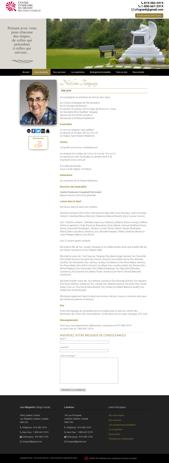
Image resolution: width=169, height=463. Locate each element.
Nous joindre (138, 72)
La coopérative (78, 72)
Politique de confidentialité (121, 439)
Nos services (59, 72)
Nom (63, 339)
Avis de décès (41, 72)
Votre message (68, 356)
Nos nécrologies (116, 415)
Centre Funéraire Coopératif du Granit (63, 458)
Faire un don (121, 72)
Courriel (64, 347)
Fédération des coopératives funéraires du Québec (118, 458)
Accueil (26, 72)
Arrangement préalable (100, 72)
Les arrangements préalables (122, 425)
